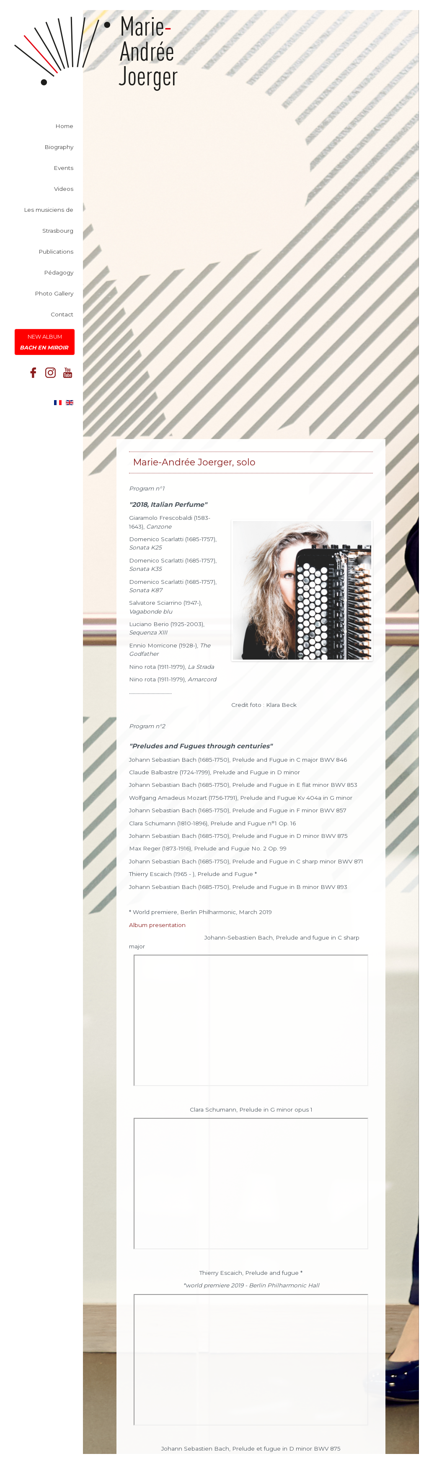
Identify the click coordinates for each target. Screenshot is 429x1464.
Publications (56, 253)
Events (63, 169)
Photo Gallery (54, 295)
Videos (63, 190)
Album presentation (157, 925)
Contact (62, 316)
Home (64, 127)
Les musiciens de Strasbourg (48, 222)
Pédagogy (58, 274)
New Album (45, 343)
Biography (58, 148)
